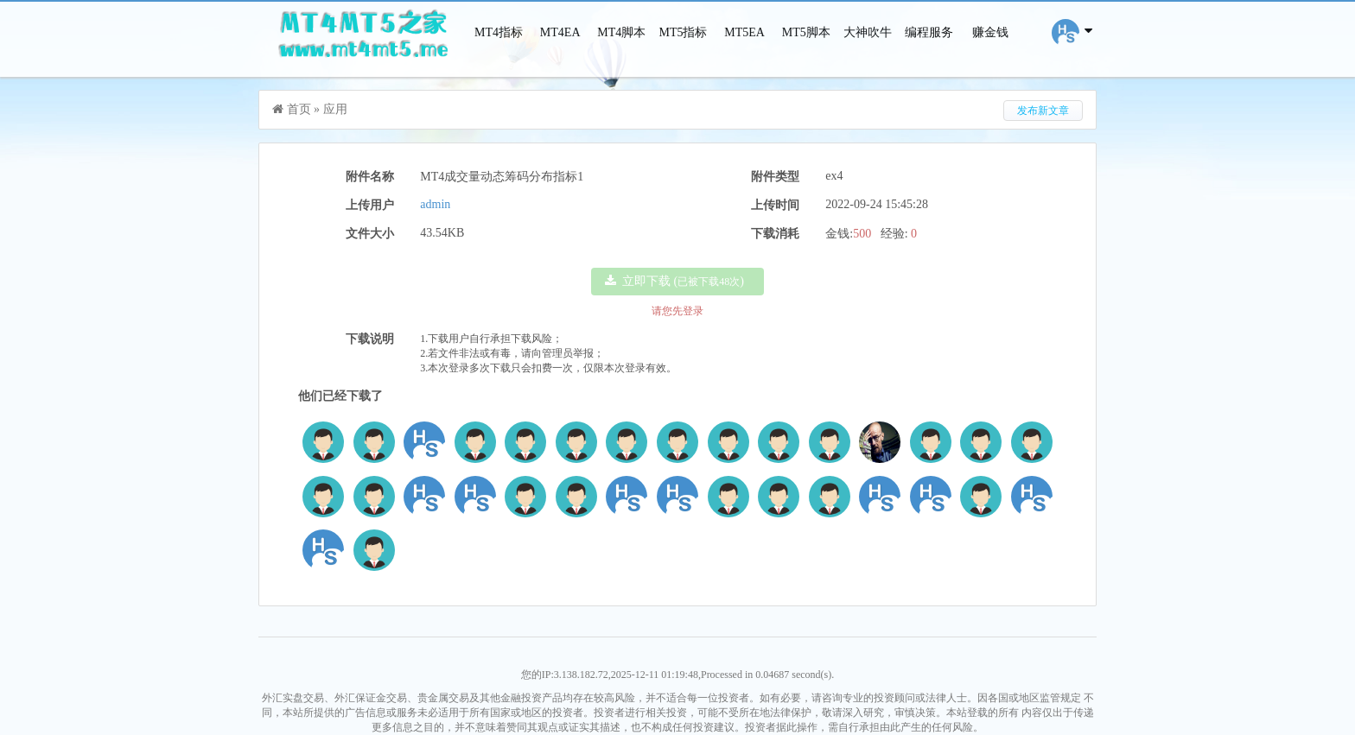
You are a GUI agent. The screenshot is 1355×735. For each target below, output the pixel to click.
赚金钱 (990, 32)
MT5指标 (682, 32)
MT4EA (560, 32)
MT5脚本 (806, 32)
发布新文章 (1043, 111)
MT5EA (744, 32)
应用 (335, 109)
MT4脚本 (621, 32)
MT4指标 (498, 32)
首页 (299, 109)
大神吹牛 (867, 32)
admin (435, 204)
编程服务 (929, 32)
